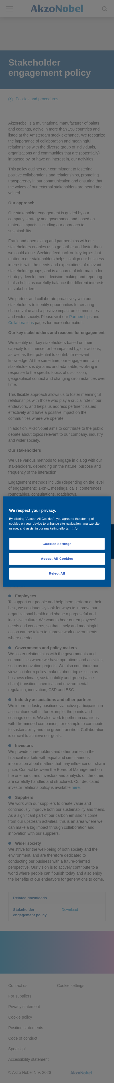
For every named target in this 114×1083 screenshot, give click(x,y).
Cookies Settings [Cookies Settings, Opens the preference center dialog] (56, 543)
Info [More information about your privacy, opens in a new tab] (75, 528)
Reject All (57, 573)
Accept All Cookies (57, 558)
